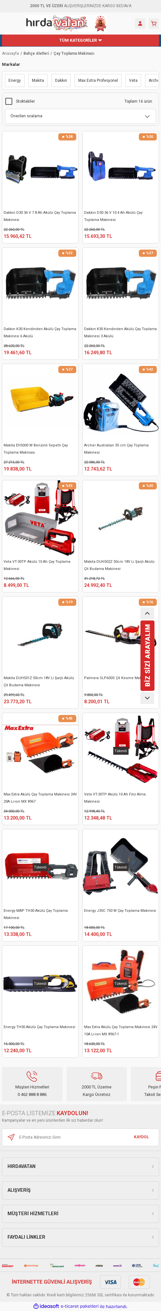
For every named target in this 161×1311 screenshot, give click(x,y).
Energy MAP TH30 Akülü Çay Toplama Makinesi (36, 914)
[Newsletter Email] (80, 1137)
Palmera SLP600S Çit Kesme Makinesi (117, 678)
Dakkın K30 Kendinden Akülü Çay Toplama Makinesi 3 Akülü (120, 332)
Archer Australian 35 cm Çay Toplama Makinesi (116, 449)
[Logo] (66, 23)
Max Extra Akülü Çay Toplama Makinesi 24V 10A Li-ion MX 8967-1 (120, 1030)
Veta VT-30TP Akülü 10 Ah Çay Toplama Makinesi (37, 565)
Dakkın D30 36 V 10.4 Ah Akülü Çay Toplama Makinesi (113, 216)
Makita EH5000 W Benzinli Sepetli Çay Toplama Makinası (36, 449)
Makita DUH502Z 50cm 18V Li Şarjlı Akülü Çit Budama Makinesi (119, 565)
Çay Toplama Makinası (73, 53)
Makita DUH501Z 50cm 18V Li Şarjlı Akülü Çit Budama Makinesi (39, 681)
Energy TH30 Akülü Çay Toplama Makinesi (39, 1027)
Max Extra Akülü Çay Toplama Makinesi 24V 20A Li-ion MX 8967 (40, 798)
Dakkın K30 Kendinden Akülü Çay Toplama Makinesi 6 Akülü (40, 332)
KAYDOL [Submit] (141, 1137)
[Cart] (154, 23)
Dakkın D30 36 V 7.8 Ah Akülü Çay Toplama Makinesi (40, 216)
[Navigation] (80, 40)
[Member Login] (140, 23)
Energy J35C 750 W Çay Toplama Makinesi (120, 911)
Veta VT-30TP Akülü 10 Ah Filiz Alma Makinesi (115, 798)
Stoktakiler (25, 101)
